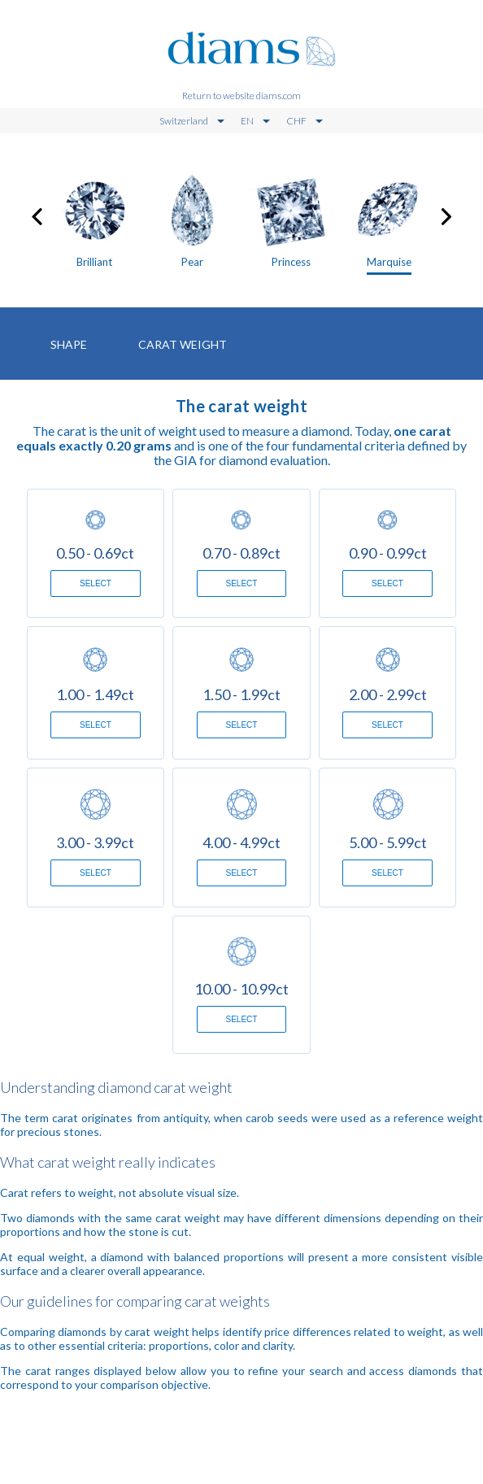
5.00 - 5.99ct (388, 842)
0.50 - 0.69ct (95, 553)
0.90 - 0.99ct (388, 553)
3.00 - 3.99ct (95, 842)
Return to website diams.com (241, 95)
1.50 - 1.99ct (241, 694)
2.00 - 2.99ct (388, 694)
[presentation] (37, 213)
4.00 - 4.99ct (241, 842)
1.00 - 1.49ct (95, 694)
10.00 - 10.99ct (241, 989)
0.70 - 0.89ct (241, 553)
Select (95, 583)
